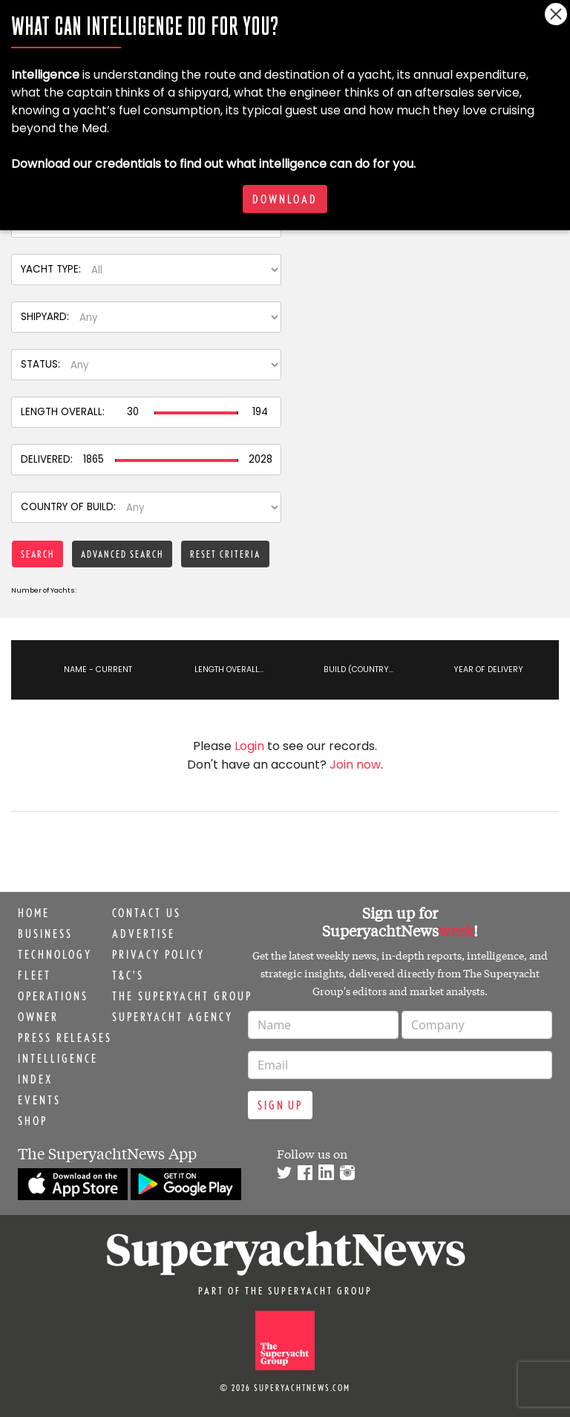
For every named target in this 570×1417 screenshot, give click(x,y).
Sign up (280, 1105)
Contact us (146, 912)
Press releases (65, 1037)
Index (35, 1079)
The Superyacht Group (182, 996)
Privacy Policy (158, 954)
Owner (38, 1016)
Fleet (34, 975)
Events (39, 1100)
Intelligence (58, 1058)
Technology (55, 954)
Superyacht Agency (172, 1016)
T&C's (128, 975)
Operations (53, 996)
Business (45, 933)
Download (285, 199)
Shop (33, 1120)
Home (34, 912)
